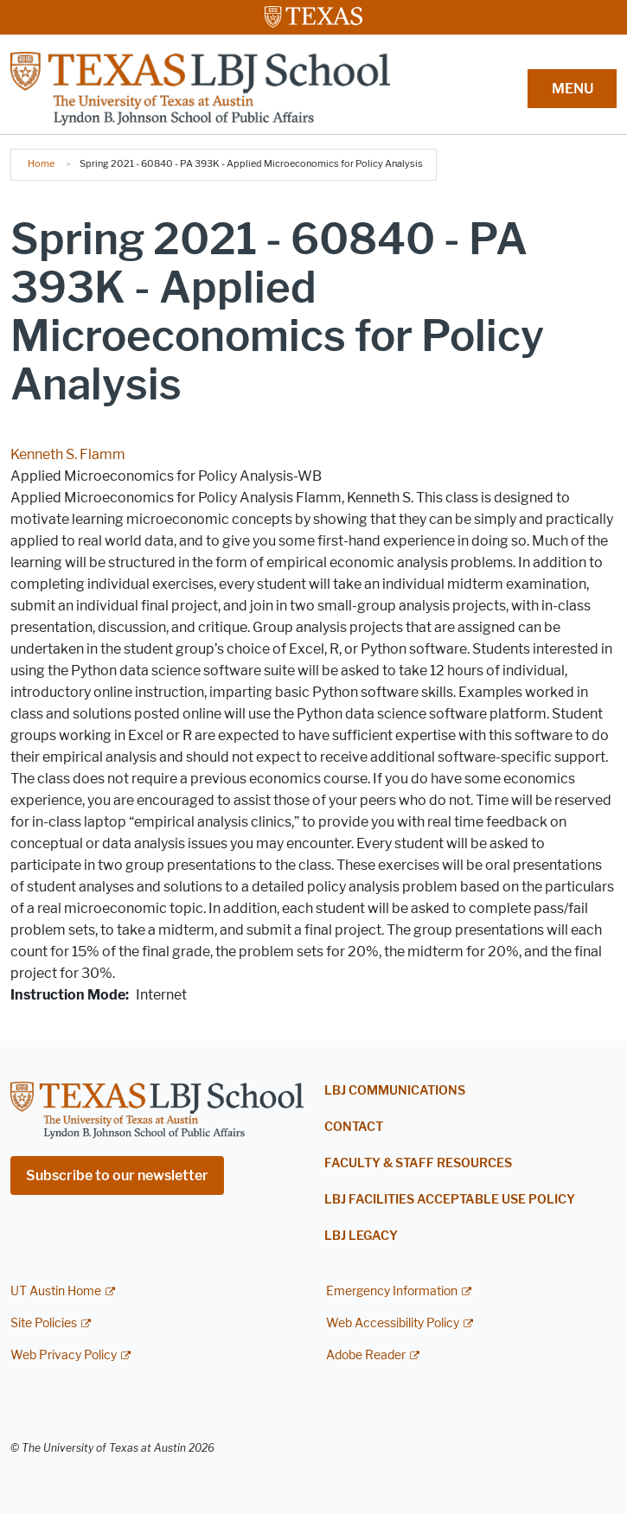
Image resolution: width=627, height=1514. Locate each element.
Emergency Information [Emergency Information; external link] (391, 1291)
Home (41, 163)
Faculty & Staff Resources (418, 1163)
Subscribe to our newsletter (117, 1175)
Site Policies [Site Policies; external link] (43, 1323)
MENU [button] (572, 88)
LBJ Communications (394, 1090)
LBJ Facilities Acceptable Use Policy (449, 1199)
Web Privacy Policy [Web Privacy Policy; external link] (63, 1355)
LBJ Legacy (361, 1236)
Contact (353, 1127)
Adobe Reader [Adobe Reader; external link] (366, 1355)
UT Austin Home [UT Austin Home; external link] (55, 1291)
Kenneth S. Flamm (67, 454)
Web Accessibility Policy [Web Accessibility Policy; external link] (392, 1323)
